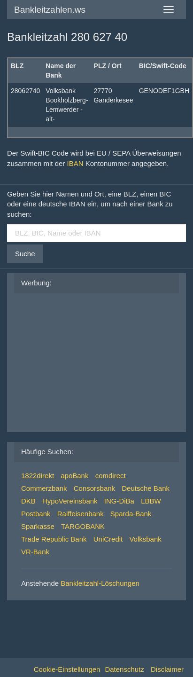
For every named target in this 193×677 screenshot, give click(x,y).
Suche (25, 254)
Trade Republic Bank (54, 539)
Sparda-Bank (131, 514)
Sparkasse (37, 526)
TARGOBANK (83, 526)
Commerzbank (44, 488)
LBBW (151, 501)
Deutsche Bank (146, 488)
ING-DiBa (119, 501)
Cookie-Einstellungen (67, 669)
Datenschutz (124, 669)
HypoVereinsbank (70, 501)
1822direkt (37, 476)
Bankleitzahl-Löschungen (100, 583)
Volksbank (145, 539)
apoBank (74, 476)
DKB (28, 501)
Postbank (36, 514)
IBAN (75, 163)
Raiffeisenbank (80, 514)
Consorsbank (94, 488)
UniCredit (108, 539)
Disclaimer (167, 669)
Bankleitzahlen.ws (49, 10)
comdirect (110, 476)
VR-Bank (35, 552)
